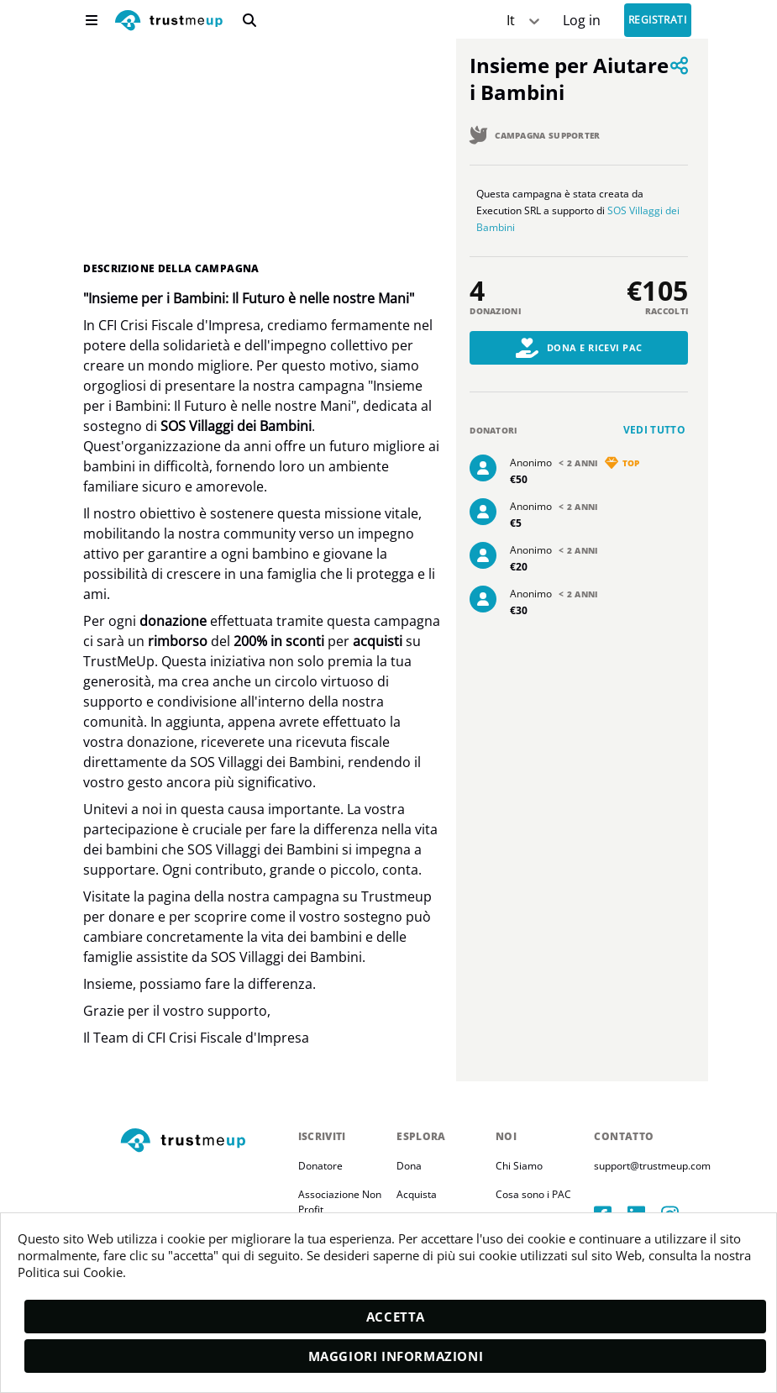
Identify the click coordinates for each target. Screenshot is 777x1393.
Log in (582, 20)
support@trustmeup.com (652, 1165)
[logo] (168, 22)
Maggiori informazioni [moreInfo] (396, 1356)
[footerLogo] (202, 1141)
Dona (409, 1165)
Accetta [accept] (395, 1316)
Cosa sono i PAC (533, 1193)
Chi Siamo (519, 1165)
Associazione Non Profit (341, 1201)
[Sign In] (581, 20)
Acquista (416, 1193)
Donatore (320, 1165)
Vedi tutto (654, 430)
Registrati (657, 20)
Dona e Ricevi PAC (579, 348)
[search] (249, 20)
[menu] (91, 20)
